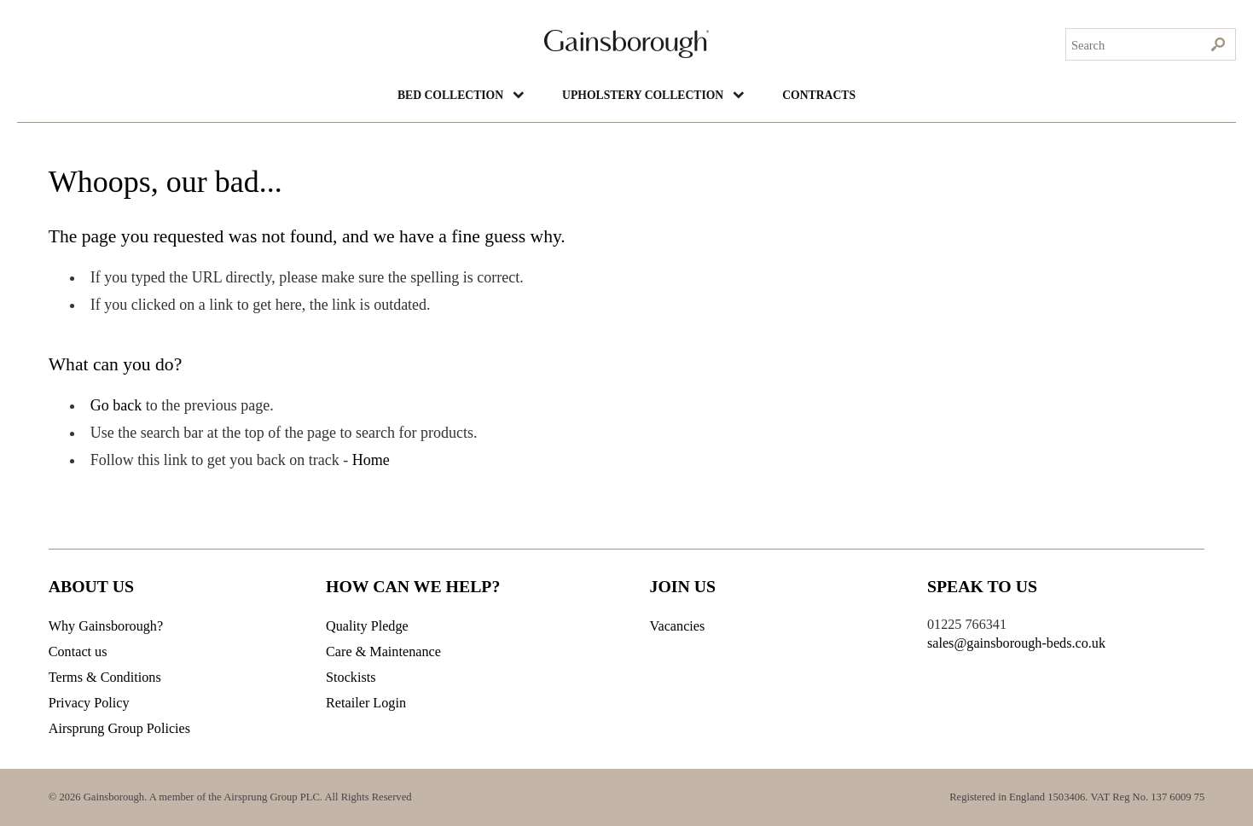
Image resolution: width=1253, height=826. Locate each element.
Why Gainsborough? (106, 626)
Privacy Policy (89, 703)
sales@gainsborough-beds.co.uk (1016, 643)
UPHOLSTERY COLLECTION (644, 94)
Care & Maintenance (383, 652)
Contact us (78, 652)
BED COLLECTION (436, 94)
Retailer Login (366, 703)
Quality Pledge (367, 626)
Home (371, 459)
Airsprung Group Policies (119, 728)
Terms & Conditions (105, 677)
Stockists (350, 677)
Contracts (835, 94)
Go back (116, 405)
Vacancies (677, 626)
